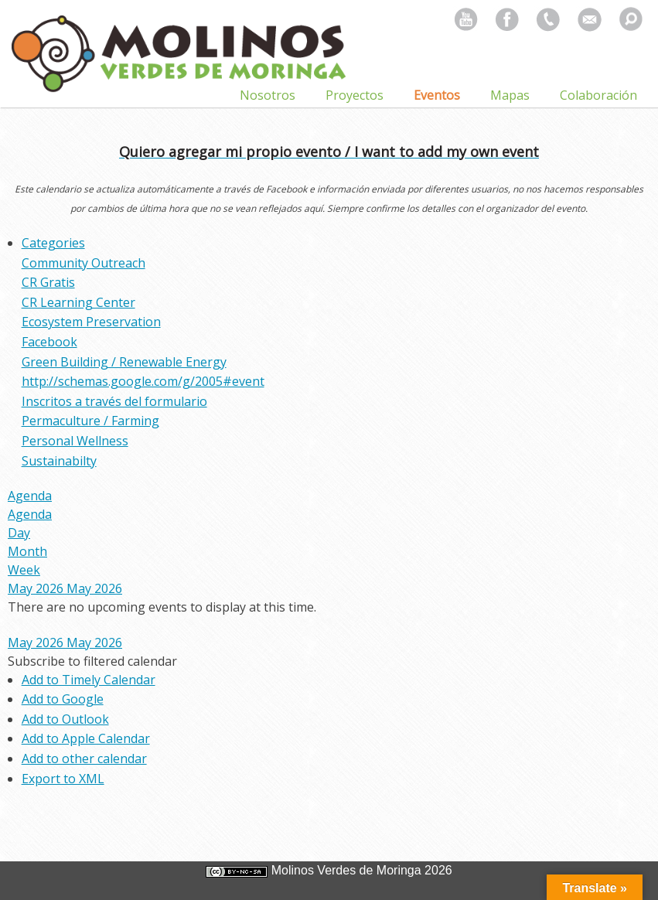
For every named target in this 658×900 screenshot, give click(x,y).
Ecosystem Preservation (91, 321)
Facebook (49, 341)
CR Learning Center (78, 302)
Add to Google (63, 698)
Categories (53, 242)
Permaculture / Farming (90, 420)
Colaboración (598, 95)
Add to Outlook (65, 719)
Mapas (510, 95)
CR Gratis (48, 282)
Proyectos (355, 95)
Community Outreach (83, 262)
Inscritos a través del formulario (114, 401)
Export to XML (63, 778)
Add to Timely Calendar (88, 679)
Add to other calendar (84, 758)
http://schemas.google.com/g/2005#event (143, 381)
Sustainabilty (59, 460)
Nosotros (267, 95)
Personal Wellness (75, 440)
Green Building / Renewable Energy (124, 361)
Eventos (437, 95)
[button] (92, 661)
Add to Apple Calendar (86, 738)
